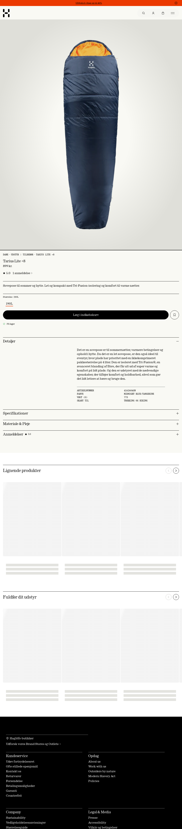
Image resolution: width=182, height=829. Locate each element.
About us (94, 761)
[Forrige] (169, 471)
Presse (93, 817)
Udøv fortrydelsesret (20, 761)
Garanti (11, 790)
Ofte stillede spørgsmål (22, 766)
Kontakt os (13, 771)
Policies (93, 781)
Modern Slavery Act (101, 776)
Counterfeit (14, 795)
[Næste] (176, 471)
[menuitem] (143, 13)
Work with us (97, 766)
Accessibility (97, 822)
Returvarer (13, 776)
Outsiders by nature (102, 771)
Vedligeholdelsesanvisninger (26, 822)
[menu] (158, 13)
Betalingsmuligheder (20, 786)
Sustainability (16, 817)
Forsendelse (14, 781)
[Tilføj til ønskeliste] (174, 314)
